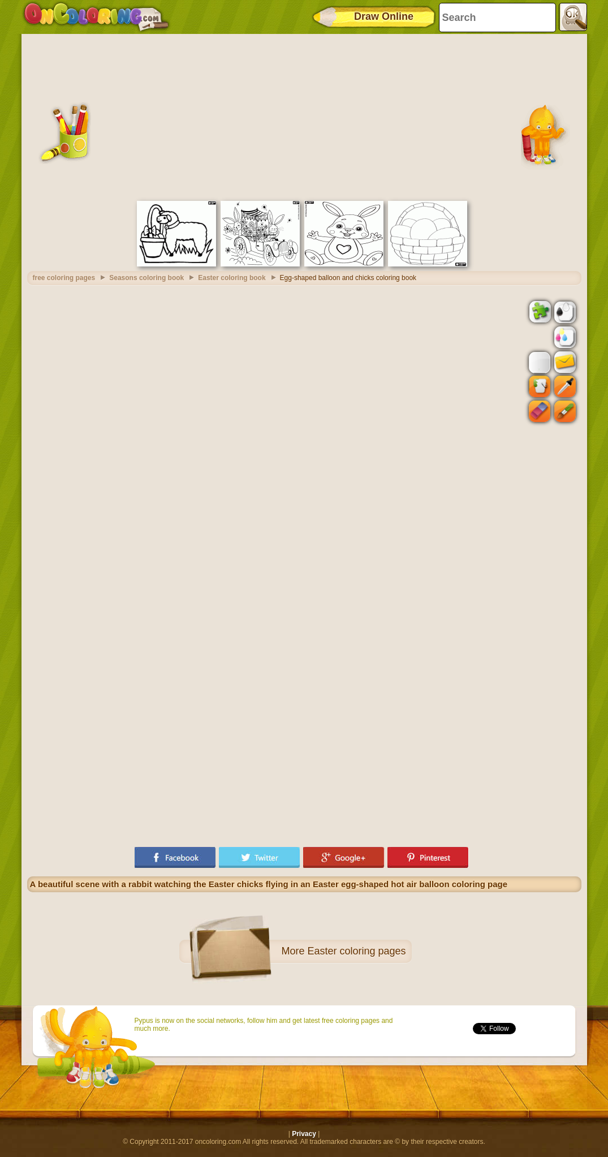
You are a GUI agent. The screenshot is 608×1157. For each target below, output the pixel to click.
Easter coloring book (231, 278)
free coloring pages (64, 278)
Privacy (304, 1134)
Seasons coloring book (146, 278)
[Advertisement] (304, 116)
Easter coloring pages (356, 951)
